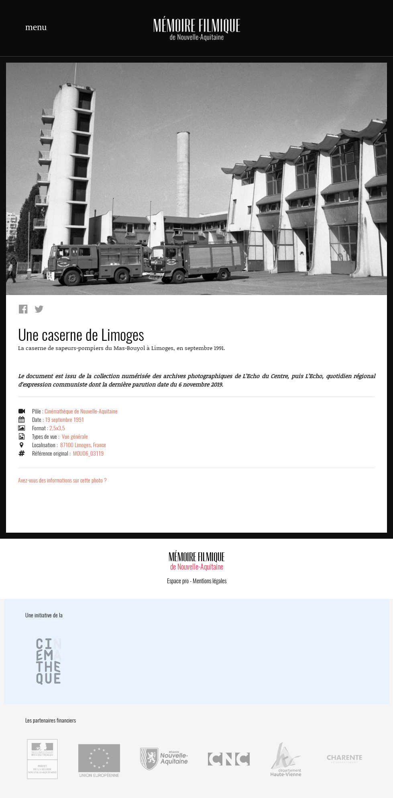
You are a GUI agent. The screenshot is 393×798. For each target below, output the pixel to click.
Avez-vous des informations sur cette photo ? (62, 480)
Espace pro (178, 581)
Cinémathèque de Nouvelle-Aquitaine (81, 411)
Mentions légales (209, 581)
